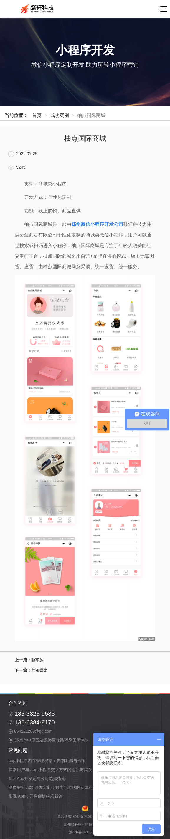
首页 (37, 115)
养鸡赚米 (39, 670)
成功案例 (59, 115)
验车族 (37, 659)
